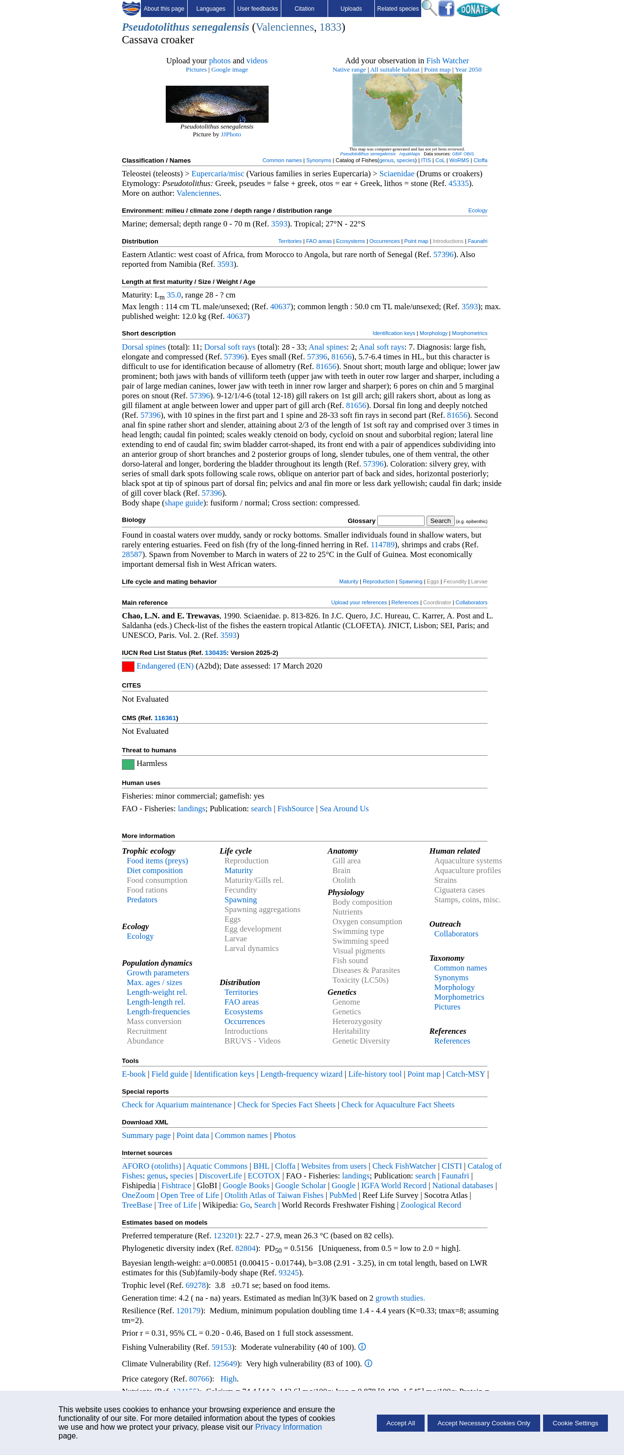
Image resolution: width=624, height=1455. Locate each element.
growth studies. (399, 1298)
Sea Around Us (344, 808)
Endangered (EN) (165, 666)
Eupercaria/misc (218, 173)
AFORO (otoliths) (151, 1166)
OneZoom (138, 1195)
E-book (134, 1074)
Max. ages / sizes (154, 982)
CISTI (452, 1166)
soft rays (241, 347)
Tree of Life (177, 1205)
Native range (349, 69)
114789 (382, 544)
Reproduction (378, 581)
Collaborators (472, 602)
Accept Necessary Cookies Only (483, 1423)
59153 (222, 1347)
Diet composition (155, 870)
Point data (192, 1135)
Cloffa (480, 160)
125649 (225, 1363)
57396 (443, 254)
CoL (440, 160)
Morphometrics (470, 333)
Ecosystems (350, 241)
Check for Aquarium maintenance (177, 1104)
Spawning (410, 581)
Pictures (196, 69)
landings (191, 808)
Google (343, 1185)
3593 (279, 223)
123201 (226, 1235)
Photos (284, 1135)
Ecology (478, 210)
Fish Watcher (447, 60)
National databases (462, 1185)
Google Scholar (300, 1185)
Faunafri (478, 241)
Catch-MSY (465, 1074)
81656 (342, 356)
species (406, 160)
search (261, 808)
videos (257, 60)
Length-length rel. (156, 1002)
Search (265, 1205)
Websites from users (334, 1166)
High (228, 1378)
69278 (196, 1285)
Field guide (170, 1074)
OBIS (469, 153)
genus (386, 160)
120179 (188, 1310)
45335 (458, 183)
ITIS (426, 160)
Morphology (434, 333)
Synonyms (318, 160)
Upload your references (359, 602)
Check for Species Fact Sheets (286, 1104)
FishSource (295, 808)
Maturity (348, 581)
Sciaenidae (396, 173)
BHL (262, 1166)
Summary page (146, 1135)
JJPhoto (231, 134)
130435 (215, 652)
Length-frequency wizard (301, 1074)
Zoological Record (431, 1205)
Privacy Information (288, 1427)
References (405, 602)
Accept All (401, 1423)
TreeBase (137, 1205)
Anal (316, 347)
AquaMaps (409, 153)
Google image (230, 69)
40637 (280, 306)
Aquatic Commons (216, 1166)
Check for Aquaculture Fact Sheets (397, 1104)
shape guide (184, 502)
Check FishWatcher (404, 1166)
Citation (304, 8)
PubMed (342, 1195)
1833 (330, 27)
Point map (437, 69)
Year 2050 (468, 69)
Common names (282, 160)
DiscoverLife (220, 1175)
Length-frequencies (158, 1011)
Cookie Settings (575, 1423)
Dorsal (132, 347)
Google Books (246, 1185)
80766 (199, 1378)
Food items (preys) (157, 860)
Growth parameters (158, 972)
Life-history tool (375, 1074)
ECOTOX (264, 1175)
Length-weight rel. (157, 992)
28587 (132, 554)
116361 (165, 718)
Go (245, 1205)
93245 (289, 1272)
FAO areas (319, 241)
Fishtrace (176, 1185)
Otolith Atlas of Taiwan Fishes (274, 1195)
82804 (245, 1248)
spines (156, 347)
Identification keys (393, 333)
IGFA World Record (394, 1185)
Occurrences (385, 241)
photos (220, 60)
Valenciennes (284, 27)
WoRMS (459, 160)
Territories (290, 241)
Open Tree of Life (189, 1195)
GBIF (457, 153)
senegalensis (220, 27)
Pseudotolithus (156, 27)
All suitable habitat (394, 69)
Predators (142, 899)
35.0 (174, 294)
